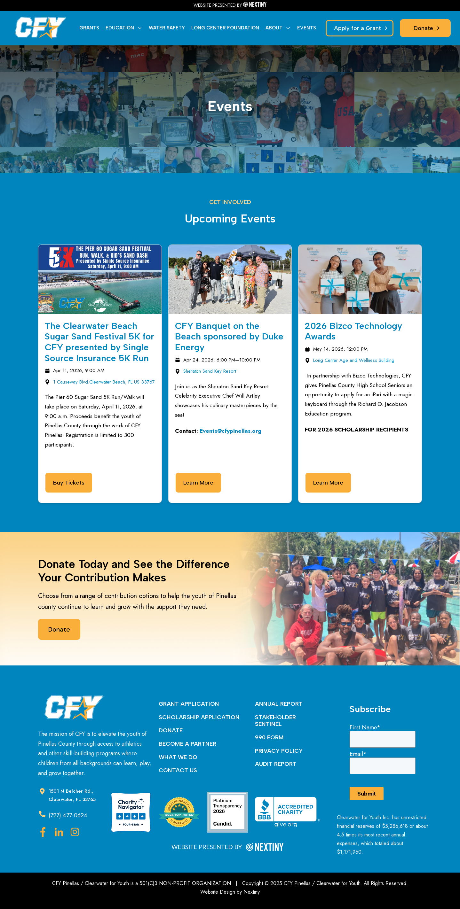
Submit (366, 793)
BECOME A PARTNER (187, 743)
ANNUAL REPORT (279, 703)
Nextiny (251, 892)
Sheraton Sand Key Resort (209, 371)
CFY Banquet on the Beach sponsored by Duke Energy (229, 336)
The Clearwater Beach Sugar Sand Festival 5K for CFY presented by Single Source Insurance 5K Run (99, 341)
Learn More (198, 482)
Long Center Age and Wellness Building (353, 360)
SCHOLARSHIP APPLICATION (199, 717)
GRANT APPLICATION (189, 703)
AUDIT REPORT (276, 763)
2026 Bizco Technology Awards (353, 331)
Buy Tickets (68, 482)
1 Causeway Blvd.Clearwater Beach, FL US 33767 (104, 381)
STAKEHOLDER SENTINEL (275, 721)
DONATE (171, 730)
